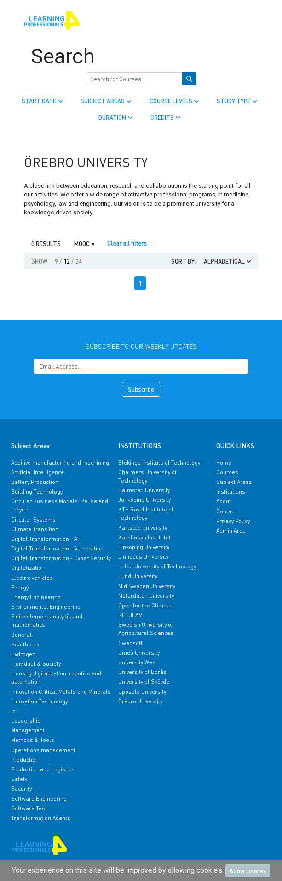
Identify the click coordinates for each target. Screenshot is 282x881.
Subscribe (141, 389)
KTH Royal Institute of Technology (145, 513)
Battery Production (34, 481)
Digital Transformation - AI (45, 538)
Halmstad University (144, 490)
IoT (15, 710)
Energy (20, 587)
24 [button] (78, 261)
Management (28, 730)
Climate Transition (34, 529)
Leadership (25, 720)
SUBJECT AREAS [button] (107, 101)
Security (21, 788)
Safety (19, 778)
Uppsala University (142, 691)
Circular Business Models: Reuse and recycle (59, 505)
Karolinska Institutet (144, 537)
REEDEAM (130, 615)
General (21, 634)
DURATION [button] (116, 117)
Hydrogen (23, 654)
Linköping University (143, 547)
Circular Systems (33, 519)
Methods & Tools (32, 739)
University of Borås (142, 671)
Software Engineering (39, 798)
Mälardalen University (146, 595)
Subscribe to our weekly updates (141, 346)
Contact (226, 511)
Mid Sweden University (146, 586)
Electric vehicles (32, 577)
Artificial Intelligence (37, 472)
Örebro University (140, 701)
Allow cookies (248, 871)
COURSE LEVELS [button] (175, 101)
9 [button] (58, 261)
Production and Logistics (43, 769)
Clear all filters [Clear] (127, 243)
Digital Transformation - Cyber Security (61, 558)
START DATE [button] (43, 101)
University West (137, 662)
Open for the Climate (145, 605)
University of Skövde (143, 681)
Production (25, 759)
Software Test (29, 808)
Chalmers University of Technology (147, 476)
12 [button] (68, 261)
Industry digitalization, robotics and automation (56, 677)
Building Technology (37, 491)
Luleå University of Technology (157, 566)
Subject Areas (234, 481)
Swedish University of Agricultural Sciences (145, 628)
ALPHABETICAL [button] (228, 261)
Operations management (43, 749)
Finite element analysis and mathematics (46, 620)
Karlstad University (142, 527)
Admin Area (231, 530)
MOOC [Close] (84, 243)
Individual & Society (36, 663)
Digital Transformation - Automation (57, 548)
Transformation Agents (40, 817)
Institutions (230, 491)
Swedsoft (130, 643)
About (223, 501)
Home (223, 462)
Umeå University (139, 652)
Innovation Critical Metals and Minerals (61, 691)
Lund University (137, 575)
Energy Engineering (36, 597)
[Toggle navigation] (252, 21)
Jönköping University (144, 499)
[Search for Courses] (134, 79)
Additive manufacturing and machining (60, 462)
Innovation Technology (39, 701)
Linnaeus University (143, 556)
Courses (227, 472)
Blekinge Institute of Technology (159, 462)
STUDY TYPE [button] (238, 101)
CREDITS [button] (166, 117)
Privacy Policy (233, 520)
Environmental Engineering (46, 606)
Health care (26, 644)
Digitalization (28, 567)
